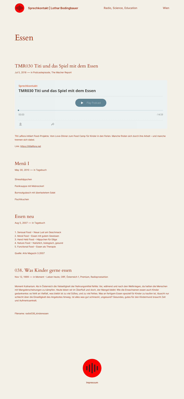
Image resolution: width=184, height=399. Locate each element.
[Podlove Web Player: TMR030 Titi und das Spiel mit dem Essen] (92, 104)
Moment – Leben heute (48, 276)
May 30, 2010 (22, 169)
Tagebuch (41, 169)
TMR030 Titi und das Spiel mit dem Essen (56, 66)
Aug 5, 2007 (21, 222)
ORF (63, 276)
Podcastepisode (41, 72)
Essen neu (24, 216)
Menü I (22, 163)
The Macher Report (61, 72)
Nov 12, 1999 (22, 276)
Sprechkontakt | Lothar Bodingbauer (53, 8)
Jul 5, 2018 (20, 72)
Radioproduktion (99, 276)
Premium (84, 276)
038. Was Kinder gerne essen (43, 270)
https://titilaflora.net (30, 146)
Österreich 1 (72, 276)
